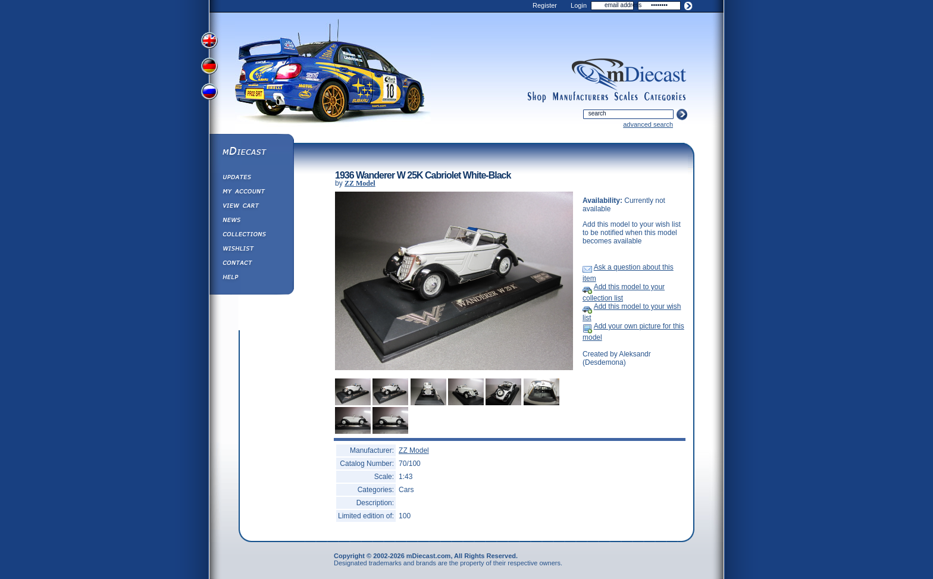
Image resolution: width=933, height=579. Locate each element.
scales (626, 97)
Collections (251, 236)
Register (545, 5)
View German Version (211, 67)
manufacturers (580, 97)
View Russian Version (211, 94)
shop (537, 97)
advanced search (648, 124)
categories (665, 97)
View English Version (211, 40)
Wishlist (251, 250)
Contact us (251, 264)
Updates (251, 178)
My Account (251, 193)
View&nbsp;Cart (251, 207)
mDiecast (251, 152)
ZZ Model (360, 183)
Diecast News (251, 221)
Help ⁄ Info (251, 278)
